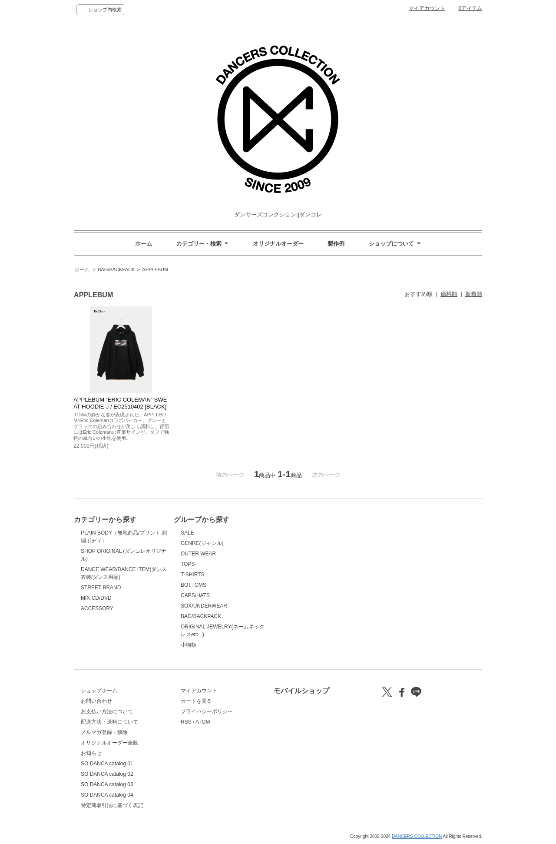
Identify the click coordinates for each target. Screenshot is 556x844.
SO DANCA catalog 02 (107, 774)
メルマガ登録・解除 (104, 732)
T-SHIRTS (192, 575)
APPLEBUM (155, 269)
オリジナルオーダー (278, 243)
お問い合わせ (96, 701)
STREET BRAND (101, 588)
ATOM (202, 722)
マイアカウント (427, 8)
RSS (186, 722)
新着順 (473, 294)
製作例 (336, 243)
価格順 (448, 294)
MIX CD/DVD (96, 598)
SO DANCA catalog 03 (107, 784)
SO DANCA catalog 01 (107, 764)
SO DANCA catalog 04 (107, 795)
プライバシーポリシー (207, 711)
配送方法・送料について (109, 722)
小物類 (188, 645)
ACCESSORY (97, 608)
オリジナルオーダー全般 (109, 743)
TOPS (188, 564)
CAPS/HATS (195, 595)
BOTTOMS (193, 585)
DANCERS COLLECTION (417, 836)
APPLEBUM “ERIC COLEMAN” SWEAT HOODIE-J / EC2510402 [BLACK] (120, 403)
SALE (187, 533)
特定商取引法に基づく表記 (112, 805)
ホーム (143, 243)
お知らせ (91, 753)
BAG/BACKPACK (116, 269)
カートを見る (196, 701)
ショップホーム (99, 691)
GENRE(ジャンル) (202, 543)
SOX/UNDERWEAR (204, 606)
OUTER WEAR (198, 554)
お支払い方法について (107, 711)
